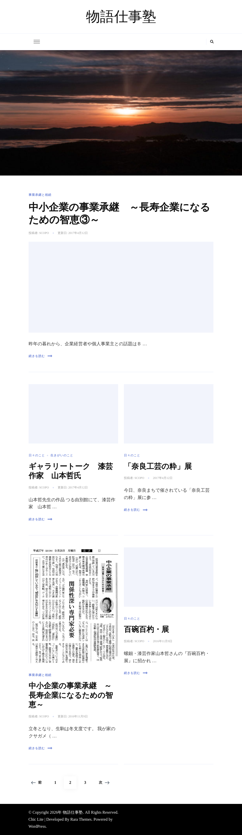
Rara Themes (81, 819)
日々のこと (37, 455)
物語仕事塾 (121, 16)
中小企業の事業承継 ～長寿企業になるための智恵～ (71, 695)
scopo (44, 233)
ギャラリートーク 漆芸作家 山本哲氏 (71, 470)
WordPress (37, 826)
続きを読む (40, 356)
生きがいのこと (61, 455)
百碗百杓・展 (146, 629)
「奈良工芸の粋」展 (158, 466)
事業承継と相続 (40, 195)
